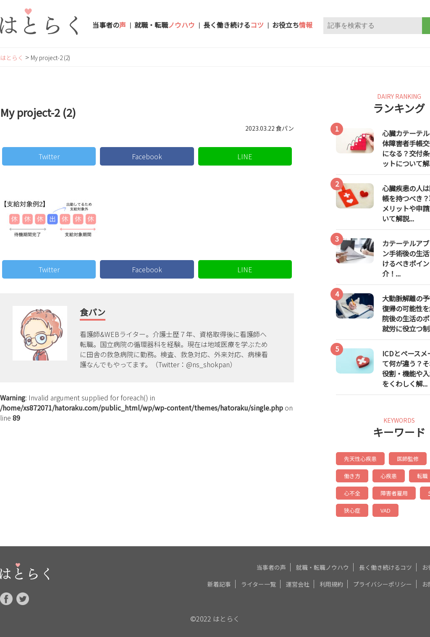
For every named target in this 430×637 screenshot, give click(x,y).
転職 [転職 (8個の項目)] (384, 474)
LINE (244, 156)
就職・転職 (164, 25)
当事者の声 (271, 564)
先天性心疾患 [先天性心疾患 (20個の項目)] (359, 458)
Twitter (49, 156)
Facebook (147, 156)
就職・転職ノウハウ (322, 564)
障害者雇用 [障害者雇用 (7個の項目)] (356, 491)
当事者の (109, 25)
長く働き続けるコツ (385, 564)
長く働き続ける (233, 25)
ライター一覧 (258, 580)
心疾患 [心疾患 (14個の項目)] (351, 474)
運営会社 (297, 580)
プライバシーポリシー (382, 580)
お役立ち (292, 25)
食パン (92, 312)
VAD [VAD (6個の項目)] (348, 507)
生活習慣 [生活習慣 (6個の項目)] (399, 491)
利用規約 (331, 580)
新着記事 (219, 580)
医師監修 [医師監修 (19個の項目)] (404, 458)
